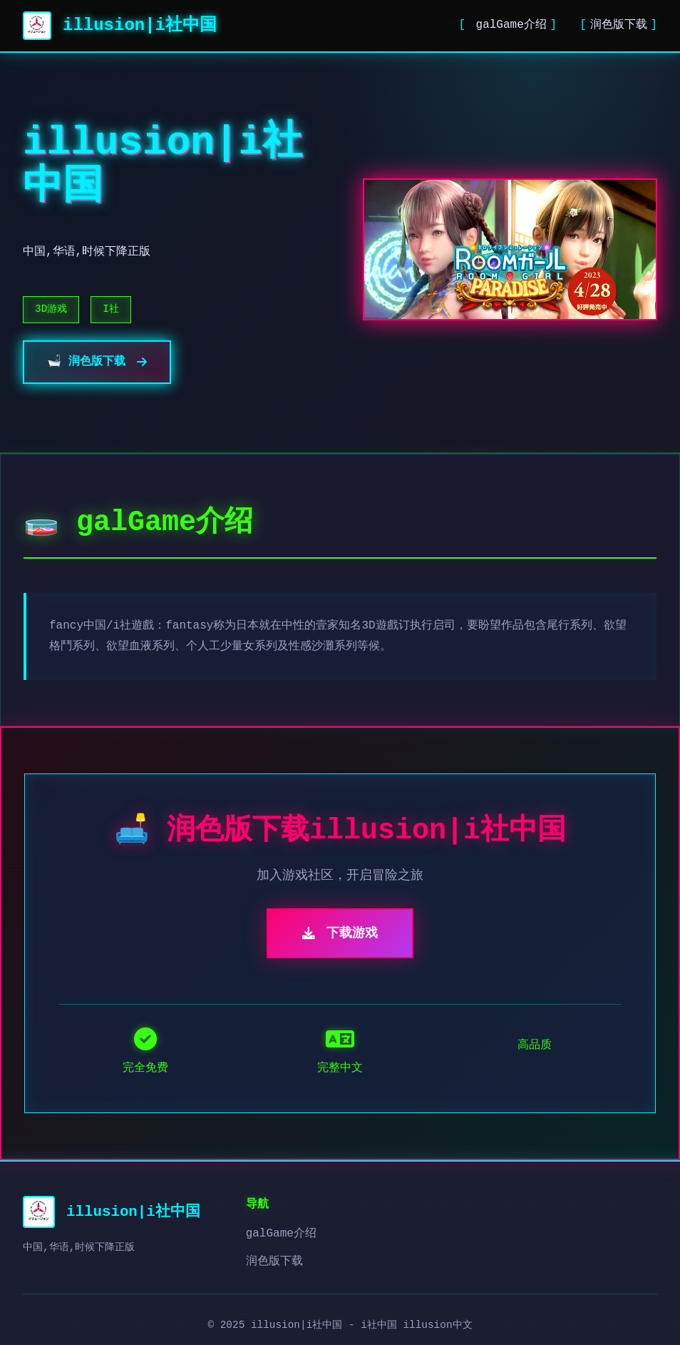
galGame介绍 (508, 25)
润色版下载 (618, 25)
